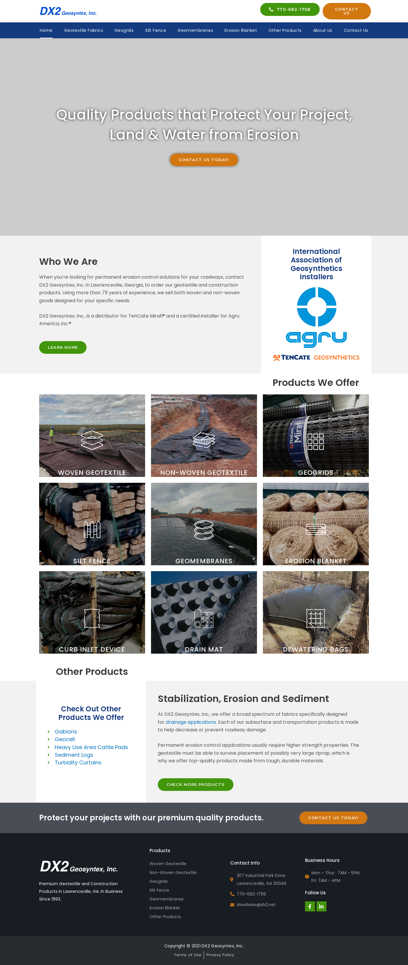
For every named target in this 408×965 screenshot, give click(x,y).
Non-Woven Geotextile (173, 872)
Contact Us (356, 30)
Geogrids (124, 30)
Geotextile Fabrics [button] (83, 30)
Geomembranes (195, 30)
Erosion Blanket (241, 30)
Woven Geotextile (168, 864)
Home (46, 30)
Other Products (285, 30)
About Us (322, 30)
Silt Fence (155, 30)
